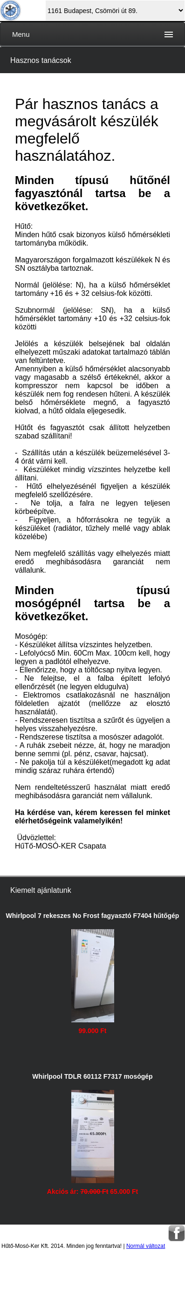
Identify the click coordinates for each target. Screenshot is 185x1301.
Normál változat (145, 1246)
